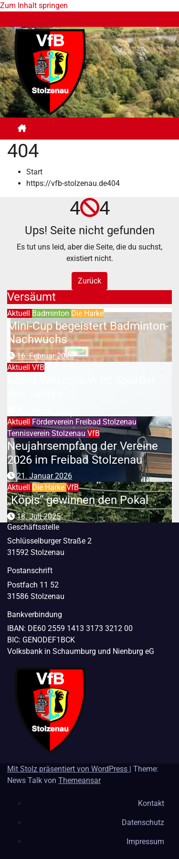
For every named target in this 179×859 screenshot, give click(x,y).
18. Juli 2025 (39, 516)
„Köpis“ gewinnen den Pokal (77, 500)
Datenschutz (143, 822)
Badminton (51, 313)
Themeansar (79, 780)
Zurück (89, 280)
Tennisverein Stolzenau (47, 433)
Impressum (145, 841)
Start (34, 171)
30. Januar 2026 (44, 410)
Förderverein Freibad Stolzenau (84, 421)
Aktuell (19, 313)
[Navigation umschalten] (97, 128)
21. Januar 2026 (44, 475)
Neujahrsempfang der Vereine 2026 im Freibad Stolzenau (82, 453)
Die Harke (87, 313)
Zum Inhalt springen (34, 5)
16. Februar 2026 (45, 355)
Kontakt (151, 803)
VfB (38, 367)
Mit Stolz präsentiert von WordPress (68, 768)
